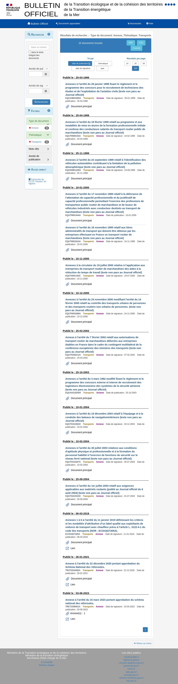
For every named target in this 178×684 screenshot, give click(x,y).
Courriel (136, 48)
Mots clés (34, 148)
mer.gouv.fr (131, 681)
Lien (72, 548)
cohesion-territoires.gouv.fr (131, 678)
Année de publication (34, 158)
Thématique (35, 135)
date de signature (83, 68)
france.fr (131, 669)
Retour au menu (142, 643)
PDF (131, 42)
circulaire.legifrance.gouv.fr (131, 663)
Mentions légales (46, 665)
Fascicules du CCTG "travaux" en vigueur (37, 181)
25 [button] (136, 63)
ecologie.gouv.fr (131, 675)
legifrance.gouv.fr (131, 660)
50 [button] (144, 63)
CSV (141, 42)
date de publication (80, 63)
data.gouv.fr (131, 672)
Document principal (81, 106)
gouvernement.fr (131, 666)
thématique (103, 63)
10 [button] (127, 63)
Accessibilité (46, 662)
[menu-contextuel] (30, 52)
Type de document (39, 121)
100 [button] (135, 68)
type (102, 68)
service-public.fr (131, 657)
